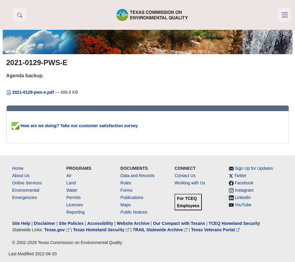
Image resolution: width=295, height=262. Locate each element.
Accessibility (100, 223)
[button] (19, 15)
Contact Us (185, 175)
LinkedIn (243, 197)
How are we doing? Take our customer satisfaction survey (75, 125)
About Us (21, 175)
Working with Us (190, 182)
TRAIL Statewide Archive (161, 229)
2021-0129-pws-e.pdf (30, 92)
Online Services (27, 182)
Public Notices (134, 212)
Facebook (244, 182)
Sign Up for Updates (254, 168)
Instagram (244, 190)
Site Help (21, 223)
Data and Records (137, 175)
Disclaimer (44, 223)
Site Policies (71, 223)
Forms (126, 190)
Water (71, 190)
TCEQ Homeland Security (234, 223)
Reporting (75, 212)
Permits (73, 197)
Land (71, 182)
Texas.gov (57, 229)
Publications (132, 197)
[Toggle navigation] (284, 15)
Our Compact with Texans (179, 223)
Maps (125, 204)
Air (68, 175)
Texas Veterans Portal (215, 229)
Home (17, 168)
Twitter (240, 175)
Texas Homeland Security (102, 229)
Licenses (74, 204)
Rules (125, 182)
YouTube (243, 204)
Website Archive (133, 223)
